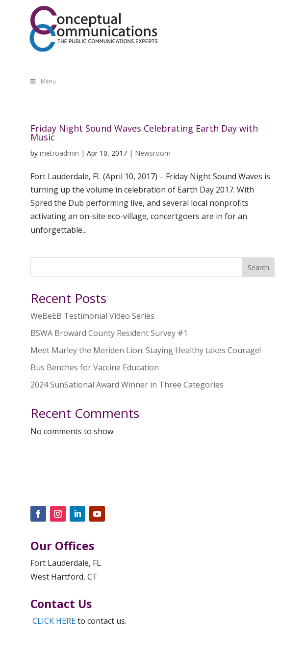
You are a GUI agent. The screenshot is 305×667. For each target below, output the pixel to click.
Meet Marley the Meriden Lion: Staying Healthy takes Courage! (145, 350)
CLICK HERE (54, 620)
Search (258, 267)
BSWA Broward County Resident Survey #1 (109, 333)
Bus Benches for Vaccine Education (94, 367)
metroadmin (59, 153)
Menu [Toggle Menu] (42, 81)
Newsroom (153, 153)
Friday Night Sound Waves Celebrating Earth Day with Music (144, 132)
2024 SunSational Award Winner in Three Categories (127, 384)
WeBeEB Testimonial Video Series (92, 315)
